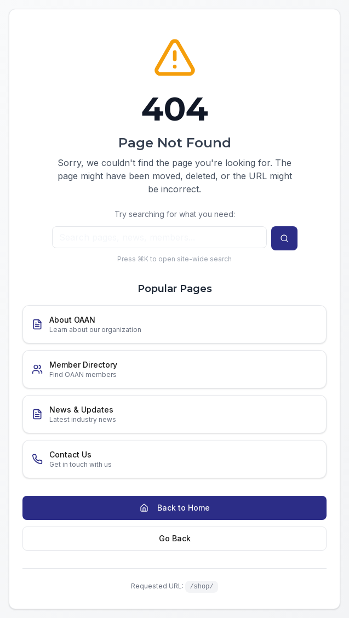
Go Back (175, 538)
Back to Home (175, 507)
